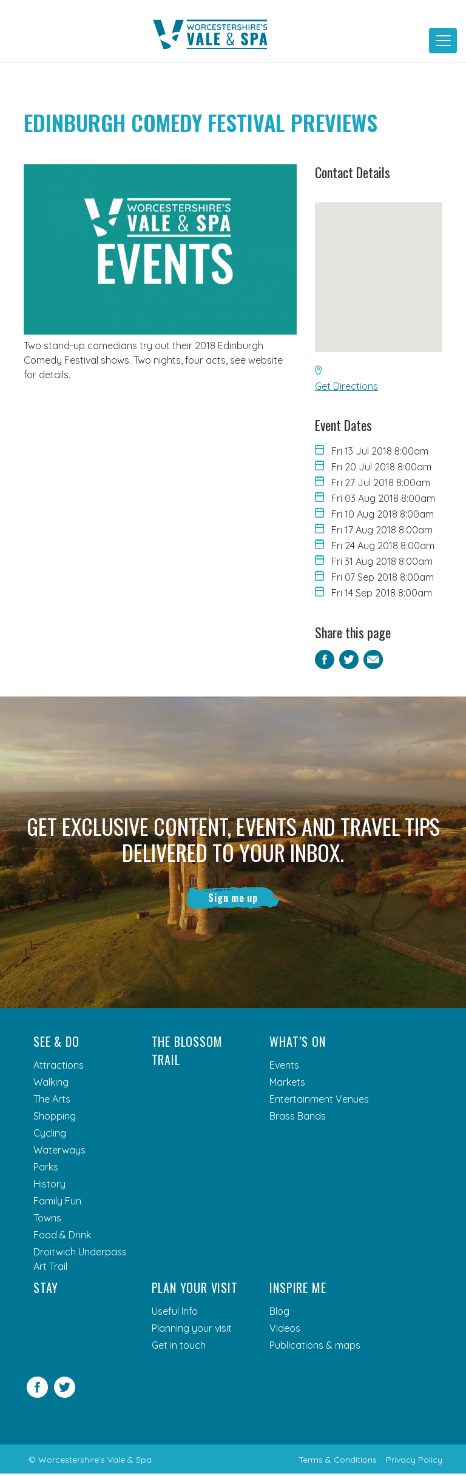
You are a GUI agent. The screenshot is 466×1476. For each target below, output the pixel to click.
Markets (287, 1084)
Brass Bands (297, 1118)
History (49, 1186)
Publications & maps (314, 1347)
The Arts (51, 1101)
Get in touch (179, 1347)
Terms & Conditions (338, 1462)
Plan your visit (195, 1290)
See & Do (56, 1044)
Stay (45, 1290)
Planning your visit (192, 1330)
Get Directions (346, 386)
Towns (47, 1220)
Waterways (59, 1152)
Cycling (49, 1135)
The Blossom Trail (187, 1053)
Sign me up (233, 899)
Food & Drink (62, 1237)
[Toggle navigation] (443, 40)
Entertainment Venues (319, 1101)
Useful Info (175, 1313)
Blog (279, 1313)
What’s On (297, 1044)
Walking (51, 1084)
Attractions (58, 1067)
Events (284, 1067)
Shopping (54, 1118)
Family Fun (57, 1203)
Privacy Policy (414, 1462)
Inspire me (297, 1290)
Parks (45, 1169)
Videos (284, 1330)
